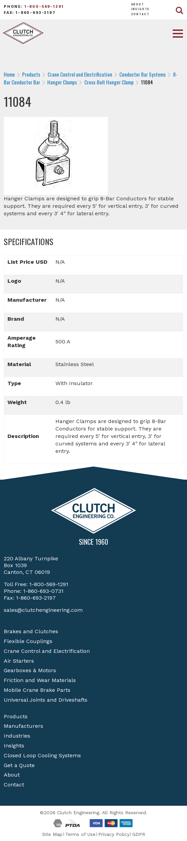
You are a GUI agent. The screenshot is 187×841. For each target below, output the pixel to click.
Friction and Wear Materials (40, 680)
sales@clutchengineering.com (43, 610)
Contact (140, 14)
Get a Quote (19, 765)
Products (16, 716)
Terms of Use (80, 834)
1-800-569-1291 (44, 6)
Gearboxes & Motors (30, 670)
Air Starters (19, 661)
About (137, 4)
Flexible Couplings (28, 641)
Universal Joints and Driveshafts (45, 700)
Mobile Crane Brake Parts (37, 690)
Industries (17, 736)
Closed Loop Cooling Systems (42, 755)
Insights (140, 8)
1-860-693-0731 (43, 591)
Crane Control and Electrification (47, 651)
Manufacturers (23, 726)
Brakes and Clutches (31, 631)
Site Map (52, 834)
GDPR (138, 834)
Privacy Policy (114, 834)
